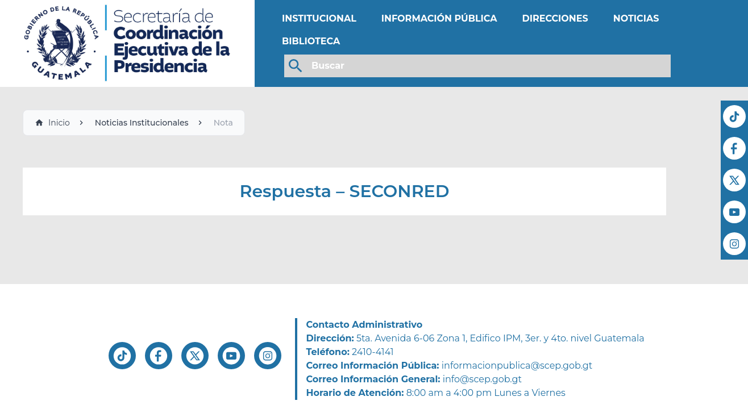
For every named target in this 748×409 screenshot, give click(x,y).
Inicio (52, 123)
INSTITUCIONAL (319, 18)
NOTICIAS (636, 18)
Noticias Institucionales (142, 123)
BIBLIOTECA (311, 41)
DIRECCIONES (555, 18)
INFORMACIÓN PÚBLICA (439, 18)
